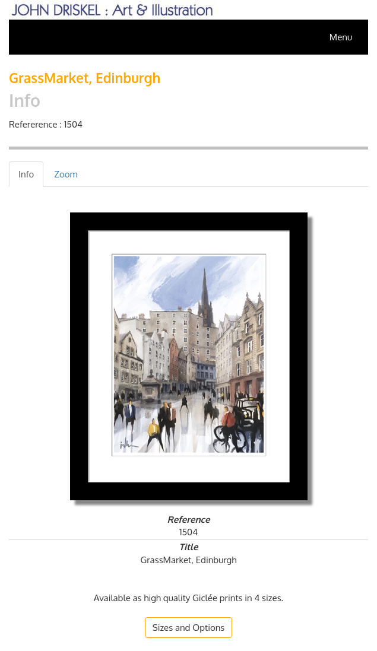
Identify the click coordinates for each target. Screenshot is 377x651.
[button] (189, 627)
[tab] (26, 174)
